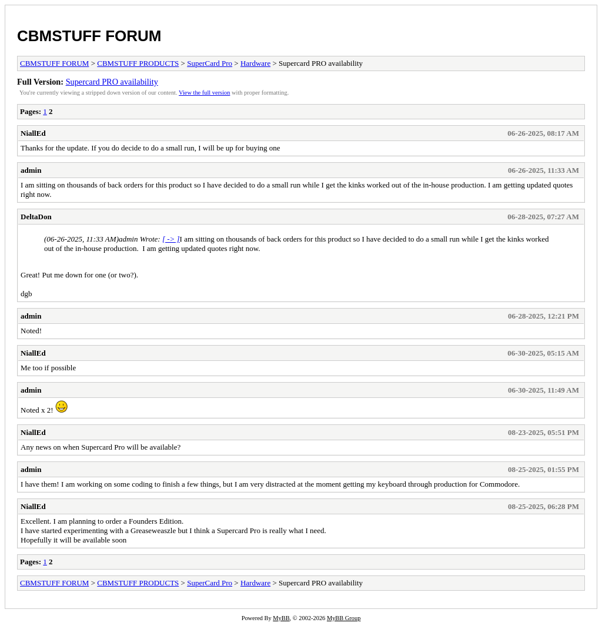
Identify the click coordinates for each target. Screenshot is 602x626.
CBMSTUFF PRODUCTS (138, 63)
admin (31, 170)
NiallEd (33, 133)
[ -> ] (171, 239)
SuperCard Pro (209, 63)
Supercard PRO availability (112, 81)
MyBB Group (343, 618)
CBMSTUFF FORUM (89, 36)
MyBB (281, 618)
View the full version (204, 92)
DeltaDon (36, 216)
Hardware (255, 63)
